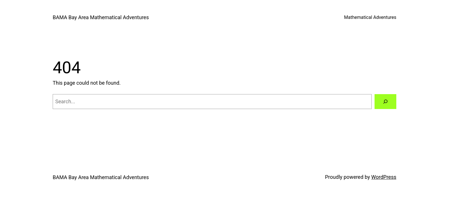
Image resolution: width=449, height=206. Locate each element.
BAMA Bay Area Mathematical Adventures (101, 17)
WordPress (383, 177)
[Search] (385, 101)
